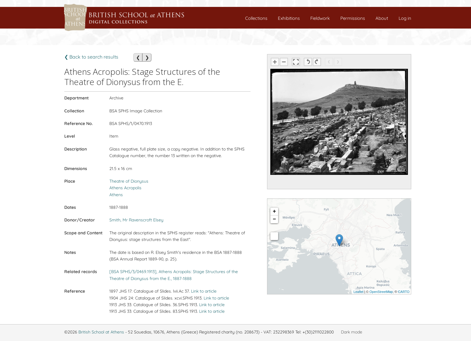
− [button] (274, 219)
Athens (116, 194)
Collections (256, 18)
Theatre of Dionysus (128, 181)
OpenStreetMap (381, 292)
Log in (405, 18)
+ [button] (274, 211)
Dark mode (351, 332)
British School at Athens (101, 332)
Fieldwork (320, 18)
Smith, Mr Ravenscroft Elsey (136, 220)
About (381, 18)
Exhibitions (289, 18)
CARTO (403, 292)
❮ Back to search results (91, 57)
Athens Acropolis (125, 187)
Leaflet (358, 292)
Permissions (352, 18)
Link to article (204, 291)
